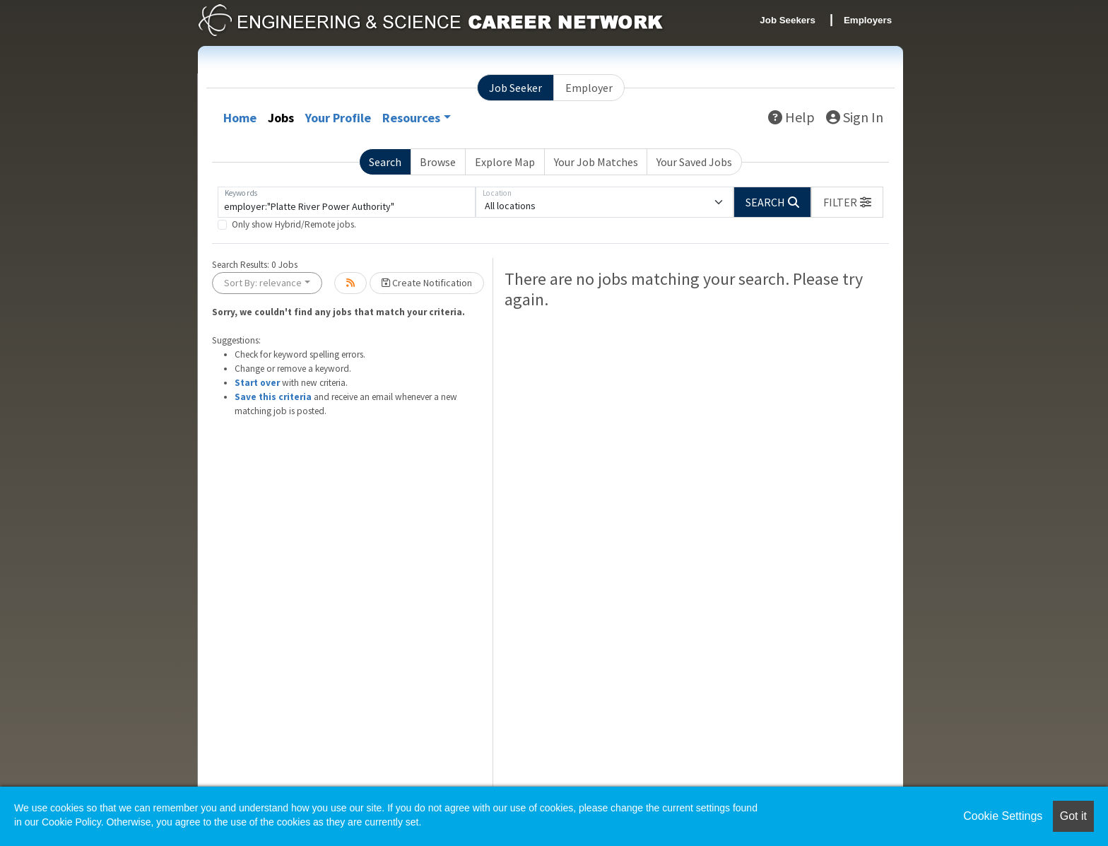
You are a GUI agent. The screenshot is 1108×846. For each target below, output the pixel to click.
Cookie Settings (1002, 816)
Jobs (281, 118)
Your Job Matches (596, 162)
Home (240, 118)
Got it (1073, 816)
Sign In (854, 117)
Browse (438, 162)
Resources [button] (411, 118)
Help (791, 117)
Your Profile (338, 118)
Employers (868, 20)
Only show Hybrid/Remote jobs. (294, 224)
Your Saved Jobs (694, 162)
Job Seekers (787, 20)
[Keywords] (347, 202)
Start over (257, 383)
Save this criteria (273, 397)
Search (385, 162)
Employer (589, 88)
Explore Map (505, 162)
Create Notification (427, 282)
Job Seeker (515, 88)
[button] (847, 202)
